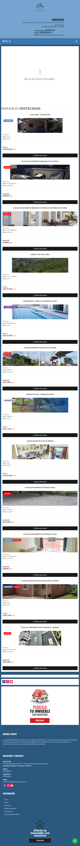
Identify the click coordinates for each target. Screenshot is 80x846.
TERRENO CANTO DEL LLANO (40, 254)
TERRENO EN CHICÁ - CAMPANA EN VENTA (40, 394)
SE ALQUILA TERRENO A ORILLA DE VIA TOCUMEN (40, 348)
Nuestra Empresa (10, 808)
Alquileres (7, 805)
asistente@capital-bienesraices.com (15, 782)
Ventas (6, 802)
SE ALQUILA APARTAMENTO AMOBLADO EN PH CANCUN (40, 161)
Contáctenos (8, 811)
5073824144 (50, 30)
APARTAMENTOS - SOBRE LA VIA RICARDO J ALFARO (40, 301)
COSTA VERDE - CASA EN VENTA (40, 115)
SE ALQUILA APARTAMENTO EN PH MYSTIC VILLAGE (40, 534)
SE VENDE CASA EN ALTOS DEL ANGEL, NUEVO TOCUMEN (40, 581)
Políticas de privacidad (11, 814)
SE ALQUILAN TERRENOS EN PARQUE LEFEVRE (40, 488)
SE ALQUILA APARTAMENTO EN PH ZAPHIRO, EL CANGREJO (40, 627)
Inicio (6, 800)
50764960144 (45, 32)
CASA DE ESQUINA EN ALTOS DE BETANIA (40, 441)
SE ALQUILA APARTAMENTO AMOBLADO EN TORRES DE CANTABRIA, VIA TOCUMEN (40, 208)
